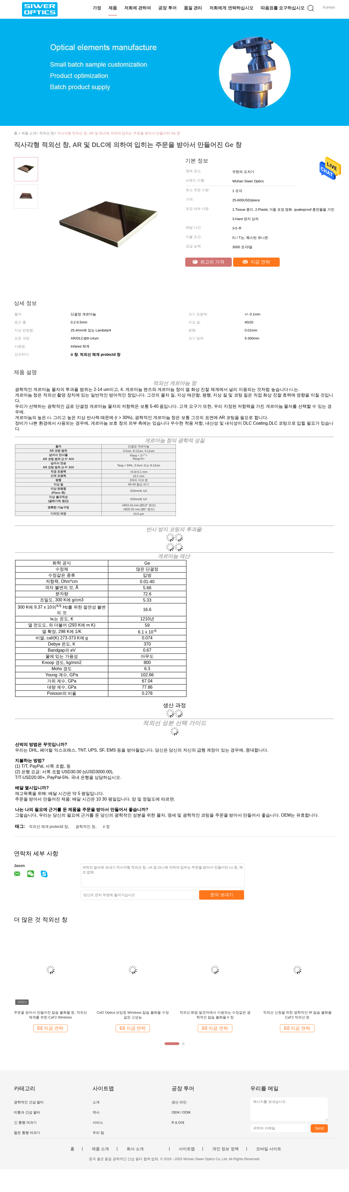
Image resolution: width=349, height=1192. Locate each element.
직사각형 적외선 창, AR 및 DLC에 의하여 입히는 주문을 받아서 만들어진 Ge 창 (118, 133)
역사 (96, 1112)
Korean (329, 7)
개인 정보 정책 (225, 1149)
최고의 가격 (208, 262)
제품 (112, 8)
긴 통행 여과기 (25, 1123)
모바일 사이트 (268, 1149)
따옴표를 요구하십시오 (283, 8)
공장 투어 (167, 8)
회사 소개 (135, 1149)
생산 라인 (179, 1102)
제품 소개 (100, 1149)
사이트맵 (187, 1149)
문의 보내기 (221, 894)
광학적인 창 (85, 826)
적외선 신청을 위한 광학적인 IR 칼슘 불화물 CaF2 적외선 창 (297, 1014)
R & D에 (178, 1123)
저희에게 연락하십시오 (231, 8)
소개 (96, 1102)
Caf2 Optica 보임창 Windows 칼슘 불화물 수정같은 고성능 (133, 1014)
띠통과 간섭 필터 (27, 1112)
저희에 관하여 (137, 8)
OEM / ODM (181, 1112)
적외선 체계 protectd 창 (48, 826)
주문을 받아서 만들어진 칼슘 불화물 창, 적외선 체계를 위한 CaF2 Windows (50, 1014)
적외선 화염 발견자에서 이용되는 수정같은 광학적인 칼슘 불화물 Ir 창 (215, 1014)
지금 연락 (256, 262)
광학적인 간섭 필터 (29, 1102)
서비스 (98, 1123)
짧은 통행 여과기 (27, 1133)
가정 (97, 8)
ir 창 (106, 826)
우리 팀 (98, 1133)
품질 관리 (193, 8)
